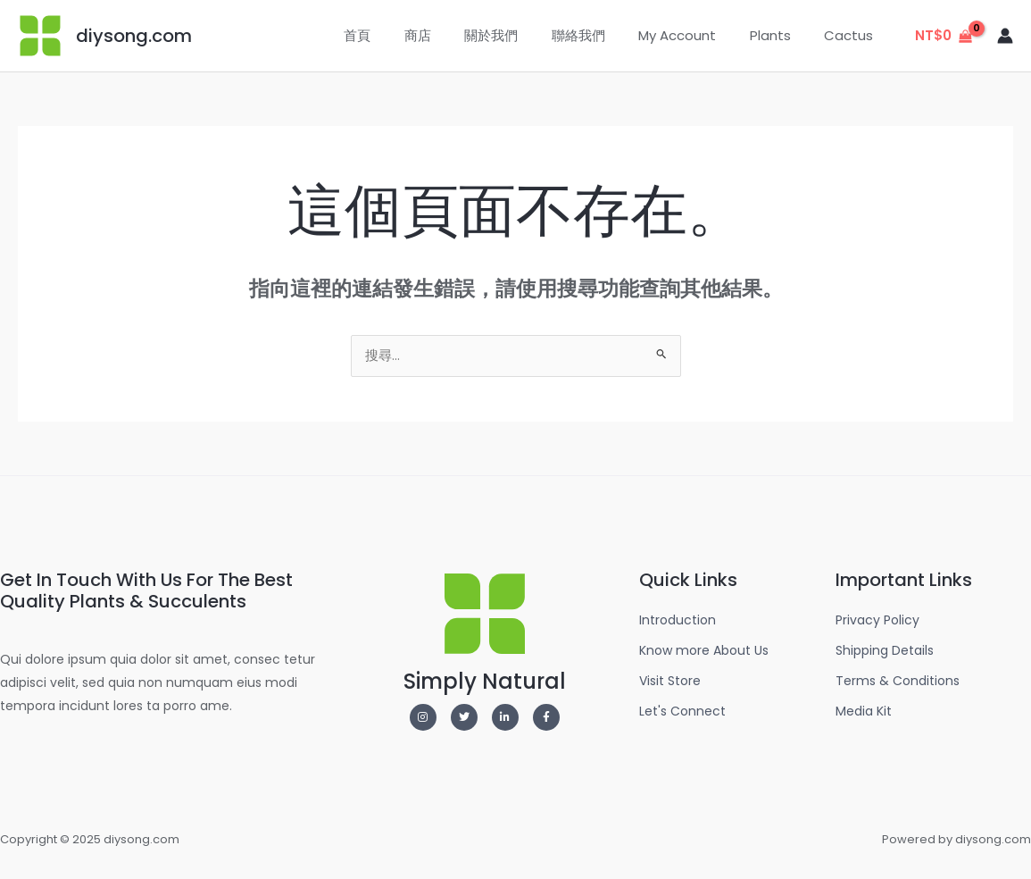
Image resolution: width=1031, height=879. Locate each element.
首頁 (400, 35)
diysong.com (134, 35)
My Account (694, 35)
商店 (454, 35)
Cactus (852, 35)
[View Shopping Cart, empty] (943, 36)
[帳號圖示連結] (1005, 36)
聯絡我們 (601, 35)
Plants (780, 35)
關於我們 (521, 35)
